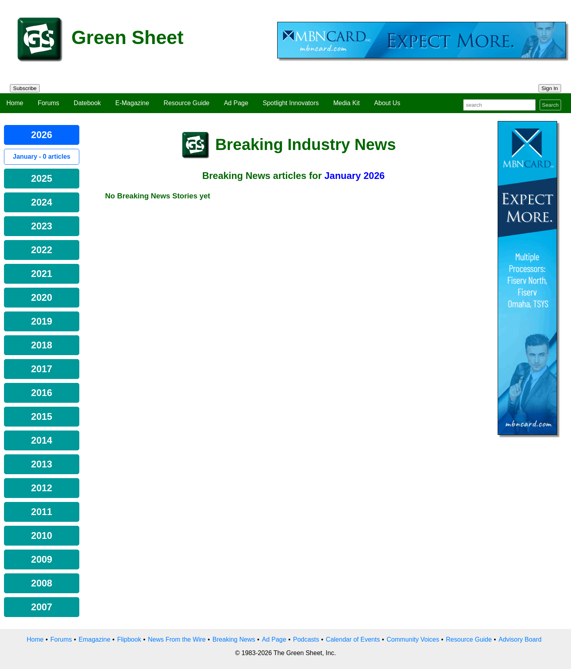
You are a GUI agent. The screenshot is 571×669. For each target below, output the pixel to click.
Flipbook (129, 639)
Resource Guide (187, 103)
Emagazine (94, 639)
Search (550, 105)
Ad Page (236, 103)
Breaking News (234, 639)
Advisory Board (520, 639)
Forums (48, 103)
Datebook (87, 103)
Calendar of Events (353, 639)
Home (14, 103)
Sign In (550, 88)
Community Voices (413, 639)
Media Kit (346, 103)
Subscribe (24, 88)
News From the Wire (177, 639)
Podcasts (306, 639)
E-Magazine (132, 103)
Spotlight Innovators (291, 103)
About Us (387, 103)
